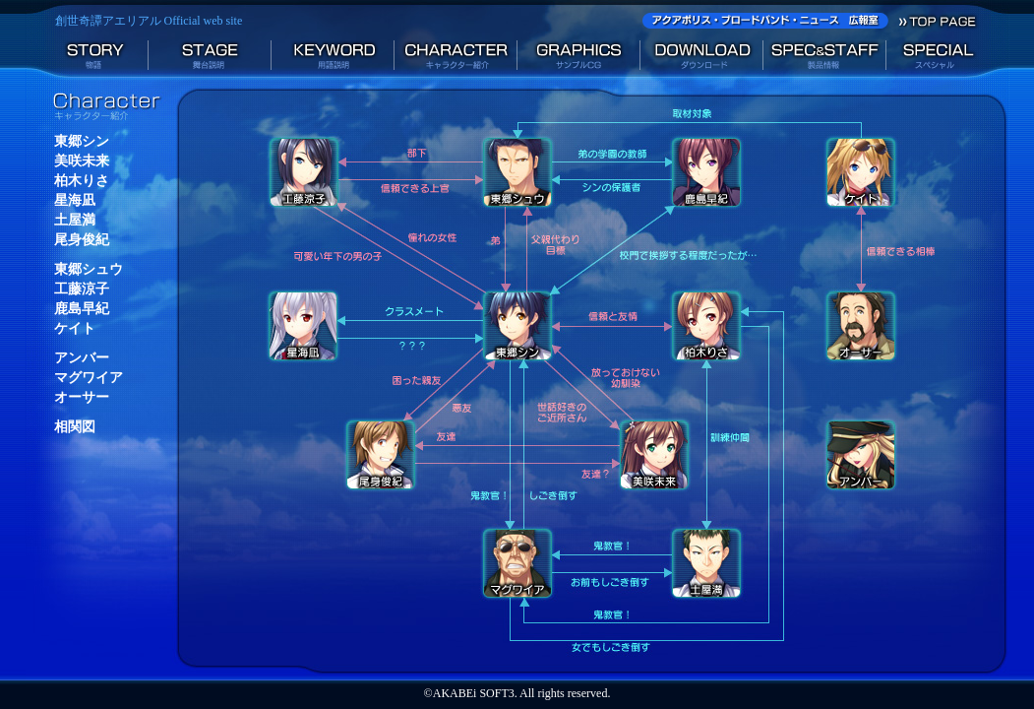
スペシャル (947, 57)
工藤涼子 (81, 289)
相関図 (74, 426)
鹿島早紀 (81, 308)
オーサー (81, 397)
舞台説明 (210, 57)
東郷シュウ (88, 269)
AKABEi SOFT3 (474, 693)
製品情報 (824, 57)
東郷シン (81, 141)
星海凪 (74, 200)
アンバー (81, 358)
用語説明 (333, 57)
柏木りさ (81, 180)
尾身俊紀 (81, 239)
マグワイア (88, 377)
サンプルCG (578, 57)
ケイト (74, 328)
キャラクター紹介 (456, 57)
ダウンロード (701, 57)
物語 (87, 57)
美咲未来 (81, 161)
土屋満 (74, 220)
